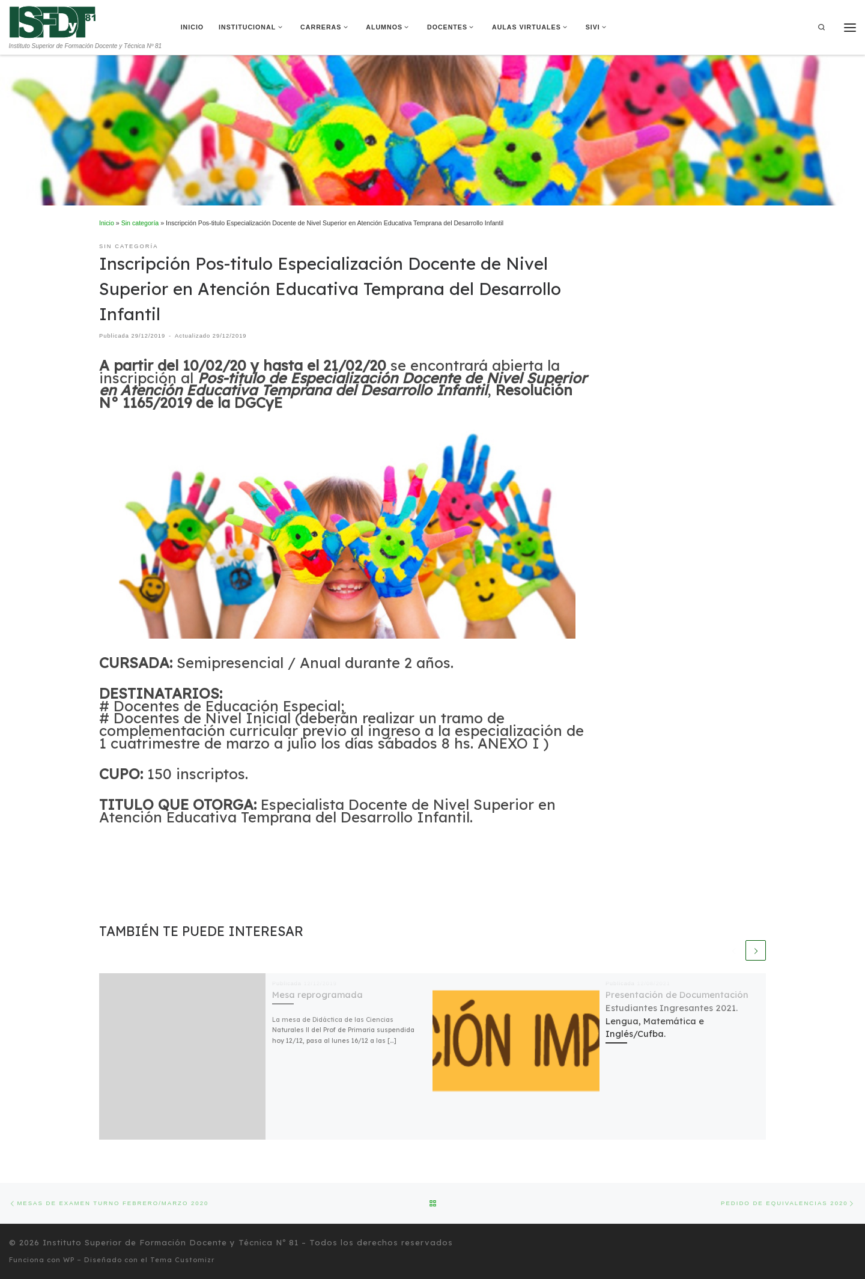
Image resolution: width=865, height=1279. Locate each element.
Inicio (106, 222)
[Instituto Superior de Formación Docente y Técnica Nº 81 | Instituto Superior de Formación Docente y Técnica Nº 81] (52, 21)
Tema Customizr (182, 1260)
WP (68, 1260)
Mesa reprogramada (317, 994)
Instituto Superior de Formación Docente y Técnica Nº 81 (171, 1242)
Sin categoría (140, 222)
